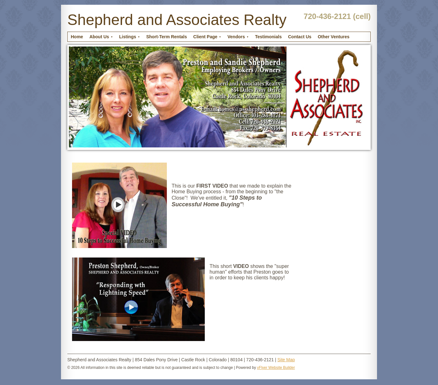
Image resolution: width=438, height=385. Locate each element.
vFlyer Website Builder (276, 367)
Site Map (286, 359)
